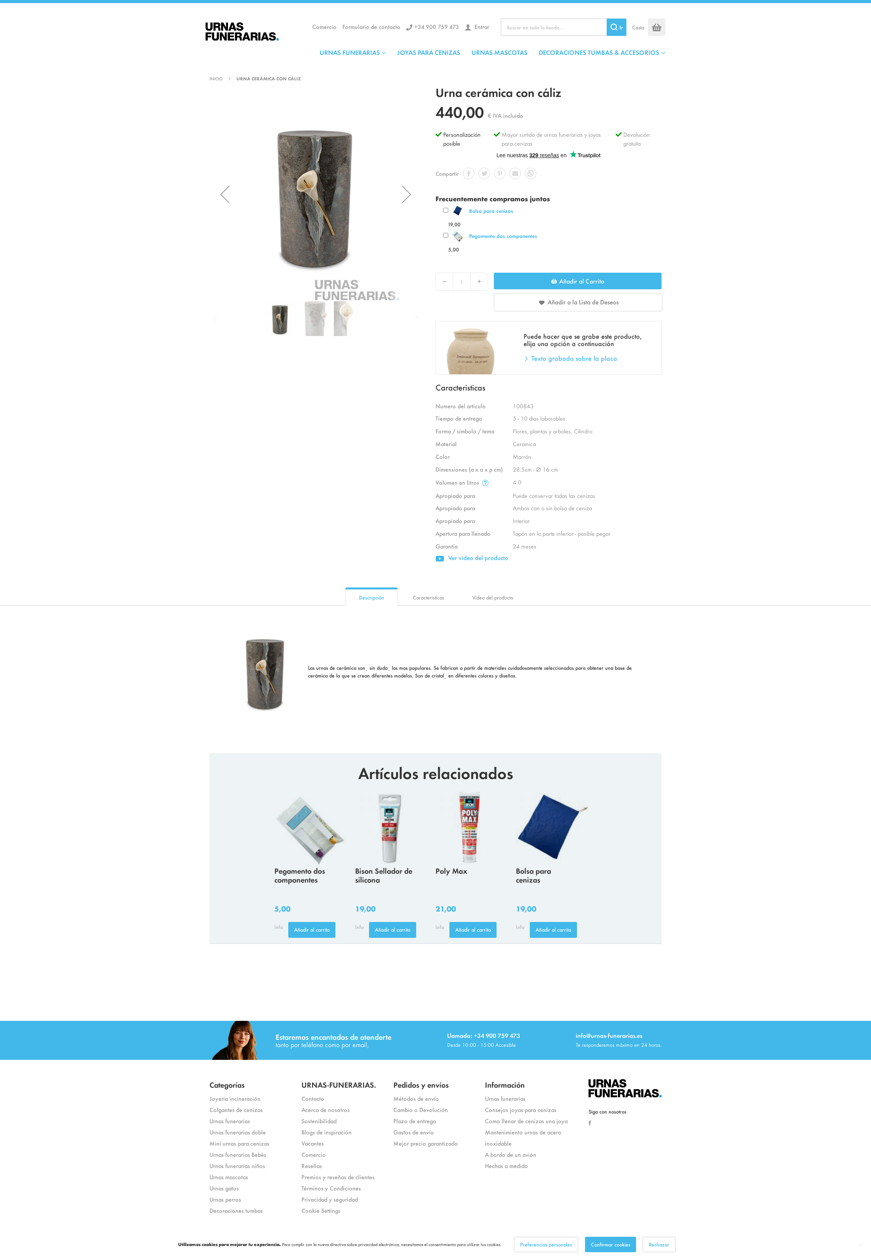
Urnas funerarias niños (237, 1165)
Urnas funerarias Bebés (237, 1154)
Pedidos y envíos (421, 1084)
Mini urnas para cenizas (239, 1143)
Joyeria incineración (234, 1098)
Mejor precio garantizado (425, 1143)
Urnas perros (225, 1199)
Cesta (638, 27)
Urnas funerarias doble (237, 1132)
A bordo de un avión (510, 1154)
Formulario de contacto (371, 26)
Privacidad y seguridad (329, 1199)
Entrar (481, 26)
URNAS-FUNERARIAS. (338, 1084)
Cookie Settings (320, 1210)
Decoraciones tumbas (236, 1210)
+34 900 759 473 (436, 26)
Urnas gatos (224, 1188)
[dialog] (435, 1244)
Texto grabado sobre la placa (574, 358)
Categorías (227, 1084)
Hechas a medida (506, 1165)
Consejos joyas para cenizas (520, 1109)
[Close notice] (861, 1245)
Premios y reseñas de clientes (337, 1177)
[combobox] (563, 27)
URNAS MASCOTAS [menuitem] (499, 52)
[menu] (492, 52)
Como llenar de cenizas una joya (526, 1121)
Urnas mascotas (228, 1177)
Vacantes (312, 1143)
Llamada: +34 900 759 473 (483, 1035)
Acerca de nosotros (325, 1109)
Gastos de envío (413, 1132)
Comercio (324, 26)
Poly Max (451, 870)
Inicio (216, 78)
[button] (224, 194)
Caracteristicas (428, 597)
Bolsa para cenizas (491, 210)
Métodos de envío (416, 1098)
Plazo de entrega (414, 1121)
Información (505, 1084)
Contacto (312, 1098)
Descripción (371, 597)
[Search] (616, 27)
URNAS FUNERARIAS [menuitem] (350, 52)
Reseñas (311, 1165)
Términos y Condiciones (331, 1188)
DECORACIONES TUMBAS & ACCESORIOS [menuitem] (599, 52)
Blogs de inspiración (326, 1132)
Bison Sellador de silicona (383, 875)
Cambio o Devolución (420, 1109)
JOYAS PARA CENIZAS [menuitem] (428, 52)
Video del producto (492, 597)
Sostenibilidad (319, 1121)
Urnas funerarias (229, 1121)
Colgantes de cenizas (236, 1109)
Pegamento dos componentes (503, 235)
